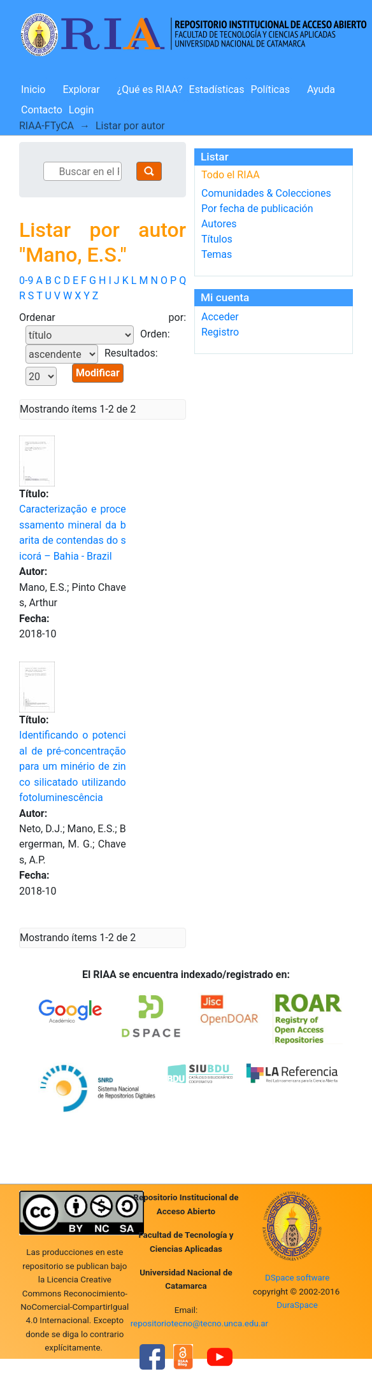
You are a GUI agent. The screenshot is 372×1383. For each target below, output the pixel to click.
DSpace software (297, 1277)
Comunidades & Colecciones (266, 193)
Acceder (220, 317)
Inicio (33, 89)
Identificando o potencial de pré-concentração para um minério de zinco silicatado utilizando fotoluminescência (72, 766)
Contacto (41, 110)
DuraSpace (297, 1305)
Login (81, 110)
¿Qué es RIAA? (150, 89)
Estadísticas (217, 89)
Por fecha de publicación (257, 208)
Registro (220, 332)
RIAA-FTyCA (46, 126)
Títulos (216, 239)
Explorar (80, 89)
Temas (216, 254)
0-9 (26, 280)
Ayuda (321, 89)
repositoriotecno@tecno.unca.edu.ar (200, 1323)
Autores (218, 224)
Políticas (270, 89)
